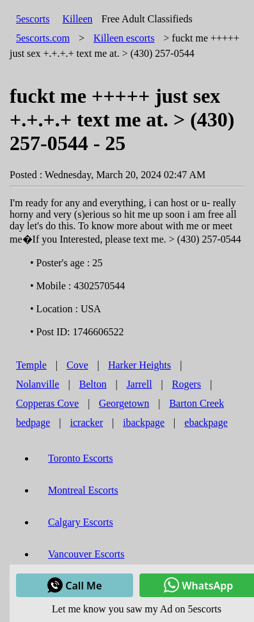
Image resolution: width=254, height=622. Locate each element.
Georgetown (124, 403)
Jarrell (139, 384)
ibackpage (143, 422)
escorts (124, 38)
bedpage (33, 422)
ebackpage (206, 422)
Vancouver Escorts (86, 554)
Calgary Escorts (80, 522)
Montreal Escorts (83, 490)
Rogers (186, 384)
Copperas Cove (47, 403)
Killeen (77, 18)
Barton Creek (196, 403)
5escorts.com (43, 38)
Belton (93, 384)
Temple (31, 365)
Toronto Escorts (80, 458)
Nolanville (38, 384)
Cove (77, 365)
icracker (87, 422)
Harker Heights (139, 365)
